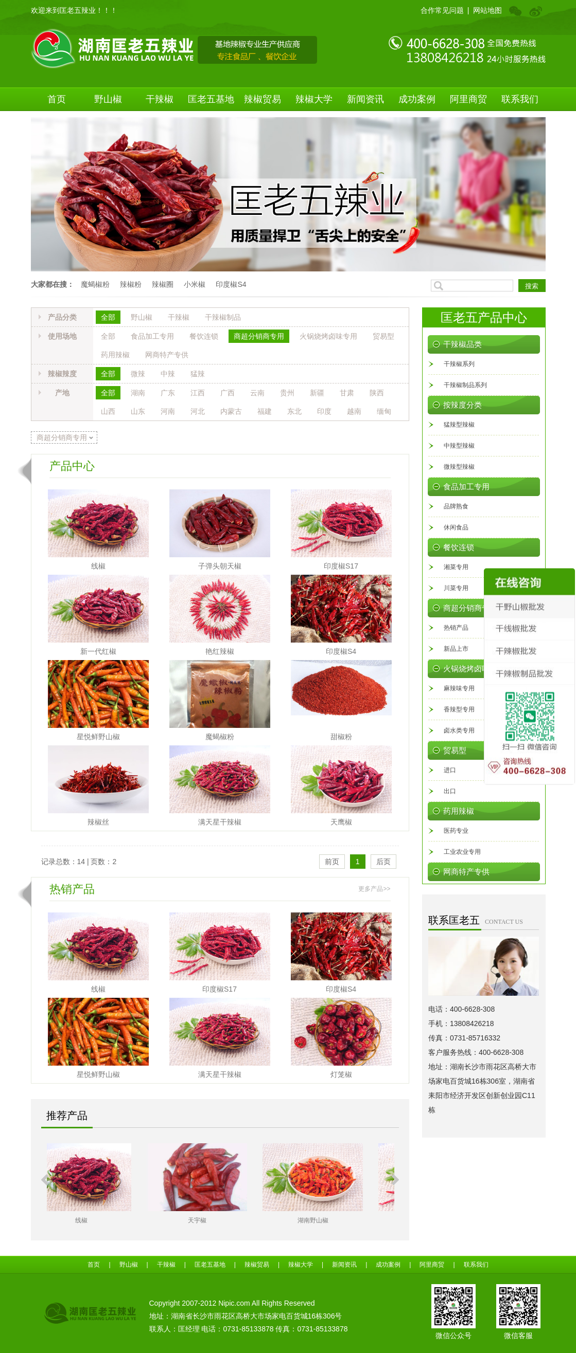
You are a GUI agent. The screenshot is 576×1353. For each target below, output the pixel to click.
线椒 (98, 566)
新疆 (317, 393)
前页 (332, 861)
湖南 (138, 393)
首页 (56, 99)
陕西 (377, 393)
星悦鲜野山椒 (98, 737)
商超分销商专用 (259, 336)
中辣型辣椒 (459, 445)
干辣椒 (159, 99)
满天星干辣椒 (219, 822)
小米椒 (194, 284)
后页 (383, 861)
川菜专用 (456, 588)
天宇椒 (220, 1220)
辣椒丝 (98, 822)
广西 (227, 393)
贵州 (287, 393)
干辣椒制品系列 (465, 385)
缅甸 (384, 411)
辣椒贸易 (262, 99)
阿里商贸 (468, 99)
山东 (138, 411)
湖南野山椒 (336, 1220)
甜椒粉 (341, 737)
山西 (108, 411)
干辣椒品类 (462, 344)
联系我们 (519, 99)
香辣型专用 (459, 709)
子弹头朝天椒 (219, 566)
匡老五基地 (211, 99)
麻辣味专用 (459, 688)
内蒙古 (231, 411)
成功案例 (416, 99)
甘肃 (347, 393)
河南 (168, 411)
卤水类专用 (459, 730)
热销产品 (456, 627)
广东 (168, 393)
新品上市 (456, 648)
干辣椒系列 (459, 364)
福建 (264, 411)
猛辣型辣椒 (459, 424)
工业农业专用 (462, 851)
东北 (294, 411)
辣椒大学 (314, 99)
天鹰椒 (341, 822)
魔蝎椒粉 (95, 284)
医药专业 (456, 830)
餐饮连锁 (203, 336)
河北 (197, 411)
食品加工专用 (152, 336)
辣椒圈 (162, 284)
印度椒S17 (341, 566)
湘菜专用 (456, 567)
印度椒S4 (231, 284)
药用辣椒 (115, 355)
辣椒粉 (131, 284)
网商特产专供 (166, 355)
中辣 (168, 374)
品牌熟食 (456, 506)
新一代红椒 (98, 651)
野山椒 (108, 99)
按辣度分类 (462, 405)
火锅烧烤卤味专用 (328, 336)
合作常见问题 (442, 10)
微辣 (138, 374)
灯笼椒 (341, 1074)
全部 (108, 317)
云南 (257, 393)
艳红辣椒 (219, 651)
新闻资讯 (365, 99)
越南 (354, 411)
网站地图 (487, 10)
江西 (197, 393)
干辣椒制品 (223, 317)
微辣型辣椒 (459, 466)
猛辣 (197, 374)
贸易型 (383, 336)
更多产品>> (374, 888)
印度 (324, 411)
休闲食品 (456, 527)
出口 (450, 791)
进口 (450, 770)
